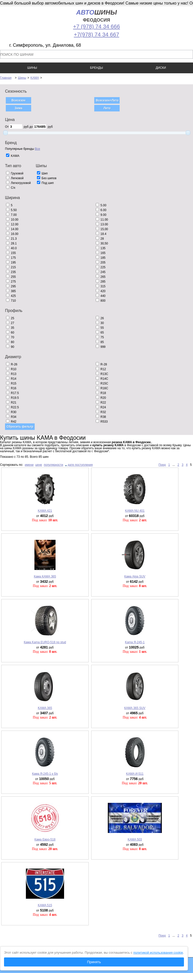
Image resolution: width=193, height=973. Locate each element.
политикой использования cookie (158, 952)
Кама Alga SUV (134, 576)
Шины (22, 78)
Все (37, 149)
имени (29, 465)
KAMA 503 (135, 839)
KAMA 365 (45, 708)
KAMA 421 (45, 510)
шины (96, 16)
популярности (53, 465)
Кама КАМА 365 (45, 576)
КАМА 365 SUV (134, 708)
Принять (94, 962)
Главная (6, 78)
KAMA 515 (45, 905)
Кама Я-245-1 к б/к (45, 773)
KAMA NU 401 (134, 510)
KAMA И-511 (134, 773)
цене (38, 465)
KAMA (34, 78)
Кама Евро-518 (45, 839)
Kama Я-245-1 (134, 642)
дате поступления (80, 465)
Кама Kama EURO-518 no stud (45, 642)
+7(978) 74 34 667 (96, 34)
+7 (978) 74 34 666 (96, 26)
